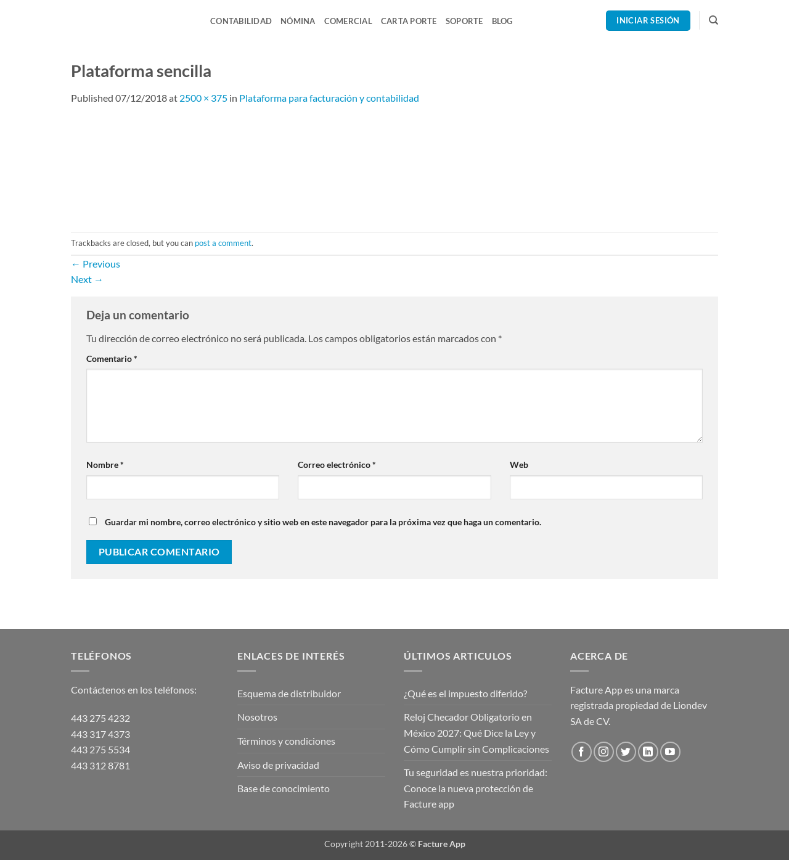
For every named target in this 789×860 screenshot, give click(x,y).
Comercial (348, 21)
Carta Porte (409, 21)
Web (519, 464)
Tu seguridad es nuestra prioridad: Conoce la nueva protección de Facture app (475, 787)
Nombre (105, 464)
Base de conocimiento (283, 788)
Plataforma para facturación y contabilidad (329, 98)
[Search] (713, 20)
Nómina (298, 21)
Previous (95, 263)
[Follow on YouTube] (670, 752)
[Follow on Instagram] (604, 752)
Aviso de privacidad (278, 765)
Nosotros (257, 717)
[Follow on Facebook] (581, 752)
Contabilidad (241, 21)
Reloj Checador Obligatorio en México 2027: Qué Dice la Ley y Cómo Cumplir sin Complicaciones (476, 732)
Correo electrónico (337, 464)
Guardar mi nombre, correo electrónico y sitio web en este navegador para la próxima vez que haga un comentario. (323, 522)
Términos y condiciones (286, 741)
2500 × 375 (203, 98)
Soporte (464, 21)
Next (87, 279)
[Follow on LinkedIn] (648, 752)
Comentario (111, 358)
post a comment (223, 243)
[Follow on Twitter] (626, 752)
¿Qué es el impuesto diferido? (465, 693)
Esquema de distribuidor (289, 693)
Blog (502, 21)
